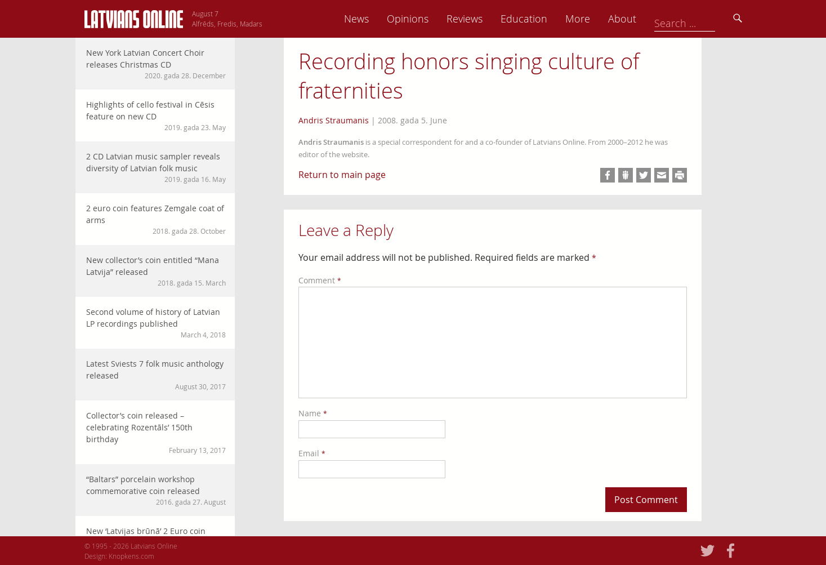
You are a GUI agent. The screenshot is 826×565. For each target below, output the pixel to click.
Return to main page (342, 174)
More (656, 18)
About (701, 18)
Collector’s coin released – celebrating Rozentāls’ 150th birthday (156, 432)
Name (312, 413)
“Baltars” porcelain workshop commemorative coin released (156, 490)
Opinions (486, 18)
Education (602, 18)
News (435, 18)
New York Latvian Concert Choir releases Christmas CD (156, 64)
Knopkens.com (131, 555)
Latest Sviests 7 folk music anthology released (156, 375)
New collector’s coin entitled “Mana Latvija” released (156, 271)
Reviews (543, 18)
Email (311, 453)
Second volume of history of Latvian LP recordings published (156, 323)
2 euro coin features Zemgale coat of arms (156, 219)
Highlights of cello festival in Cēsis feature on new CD (156, 115)
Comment (319, 280)
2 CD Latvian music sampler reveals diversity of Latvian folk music (156, 167)
